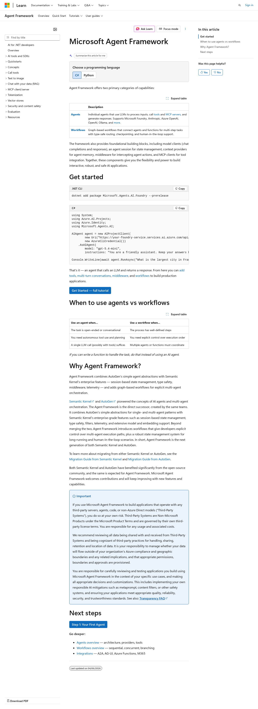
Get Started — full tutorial (90, 290)
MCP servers (173, 114)
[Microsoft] (7, 5)
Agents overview (88, 642)
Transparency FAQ (152, 598)
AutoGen (107, 401)
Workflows (78, 130)
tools (157, 114)
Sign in (249, 5)
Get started (207, 36)
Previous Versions (35, 697)
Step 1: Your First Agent (88, 624)
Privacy (85, 697)
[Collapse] (55, 29)
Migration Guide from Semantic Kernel (95, 459)
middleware (120, 275)
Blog (53, 697)
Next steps (206, 52)
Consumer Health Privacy (112, 697)
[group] (129, 237)
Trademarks (162, 697)
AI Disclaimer (12, 697)
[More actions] (185, 29)
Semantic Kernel (80, 401)
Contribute (69, 697)
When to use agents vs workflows (220, 41)
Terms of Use (142, 697)
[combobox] (32, 37)
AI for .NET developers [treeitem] (21, 45)
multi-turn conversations (94, 275)
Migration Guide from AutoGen (149, 459)
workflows (142, 275)
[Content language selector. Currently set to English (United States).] (22, 688)
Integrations (85, 653)
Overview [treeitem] (13, 50)
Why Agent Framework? (214, 47)
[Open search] (240, 5)
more (117, 122)
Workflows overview (90, 648)
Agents (75, 114)
